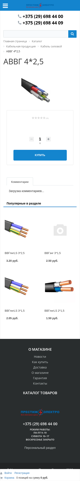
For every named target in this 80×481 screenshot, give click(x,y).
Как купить (40, 362)
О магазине (40, 373)
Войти (8, 473)
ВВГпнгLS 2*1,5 (54, 310)
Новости (40, 357)
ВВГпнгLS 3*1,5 (15, 310)
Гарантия (40, 378)
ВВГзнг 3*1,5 (53, 253)
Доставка (40, 367)
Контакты (40, 383)
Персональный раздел (39, 447)
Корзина (9, 477)
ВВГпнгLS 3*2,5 (15, 253)
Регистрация (22, 473)
